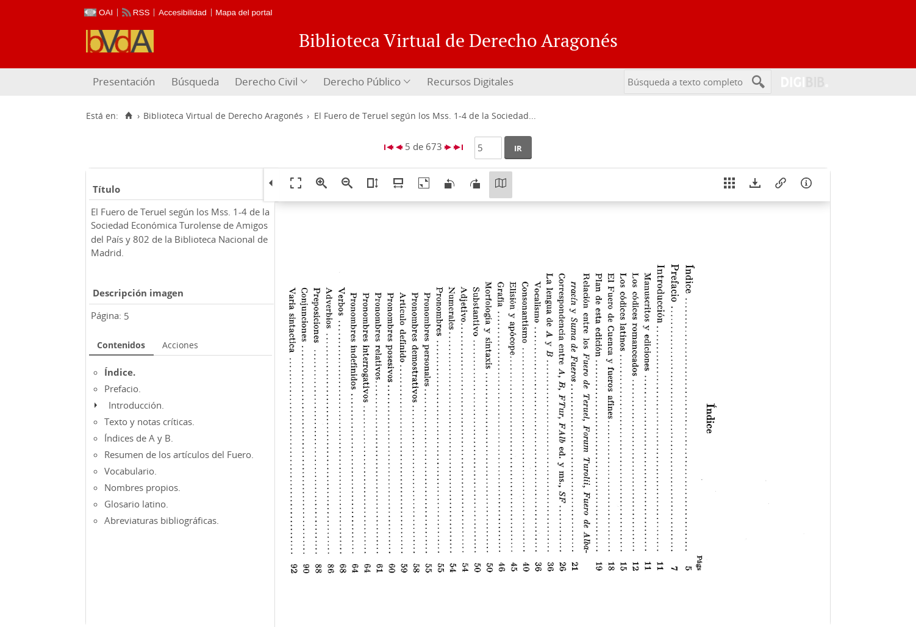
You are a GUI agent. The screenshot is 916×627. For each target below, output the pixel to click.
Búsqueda (195, 81)
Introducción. (136, 405)
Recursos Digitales (470, 81)
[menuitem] (125, 82)
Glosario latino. (136, 504)
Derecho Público (362, 81)
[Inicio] (128, 116)
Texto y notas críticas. (149, 421)
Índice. (119, 372)
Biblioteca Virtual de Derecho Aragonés (223, 115)
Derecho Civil (266, 81)
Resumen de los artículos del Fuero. (179, 454)
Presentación (124, 81)
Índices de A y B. (138, 438)
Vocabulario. (130, 471)
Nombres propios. (142, 487)
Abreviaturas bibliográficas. (161, 520)
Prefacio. (122, 388)
